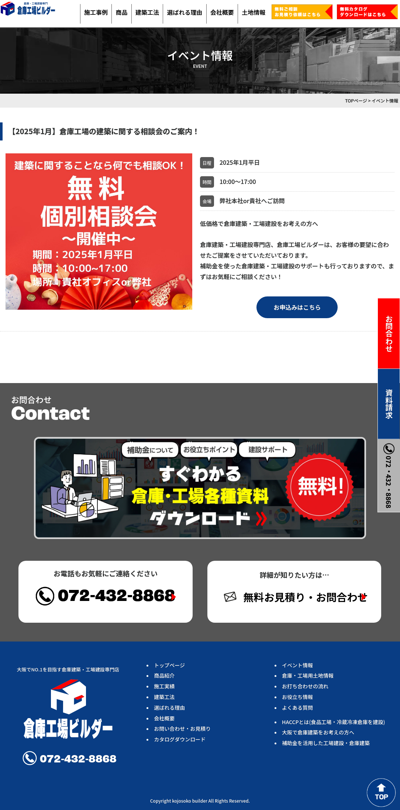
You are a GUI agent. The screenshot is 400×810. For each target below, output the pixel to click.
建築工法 (147, 12)
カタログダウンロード (180, 739)
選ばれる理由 (184, 12)
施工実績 (164, 686)
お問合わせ (389, 333)
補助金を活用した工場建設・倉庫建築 (326, 743)
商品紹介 (164, 675)
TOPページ (356, 100)
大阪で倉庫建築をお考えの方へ (318, 732)
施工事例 (96, 12)
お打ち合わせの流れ (305, 686)
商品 (121, 12)
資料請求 (389, 403)
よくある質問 (297, 707)
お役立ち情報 (297, 697)
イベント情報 (297, 665)
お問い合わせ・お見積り (182, 728)
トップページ (169, 665)
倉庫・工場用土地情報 (308, 675)
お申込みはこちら (297, 307)
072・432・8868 (388, 475)
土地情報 (253, 12)
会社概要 (222, 12)
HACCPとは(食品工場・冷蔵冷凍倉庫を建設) (333, 722)
